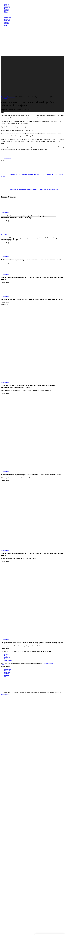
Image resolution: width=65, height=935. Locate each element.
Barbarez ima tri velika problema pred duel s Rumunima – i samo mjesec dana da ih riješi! (31, 260)
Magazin (6, 656)
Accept (2, 664)
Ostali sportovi (8, 660)
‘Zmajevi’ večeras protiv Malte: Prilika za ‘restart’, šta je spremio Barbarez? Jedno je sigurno (32, 299)
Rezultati (6, 675)
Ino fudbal (7, 657)
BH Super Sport (6, 15)
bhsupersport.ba (5, 694)
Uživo (6, 676)
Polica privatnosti (48, 663)
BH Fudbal (7, 659)
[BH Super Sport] (6, 1)
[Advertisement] (33, 43)
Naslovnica (4, 97)
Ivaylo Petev (7, 158)
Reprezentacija (11, 97)
